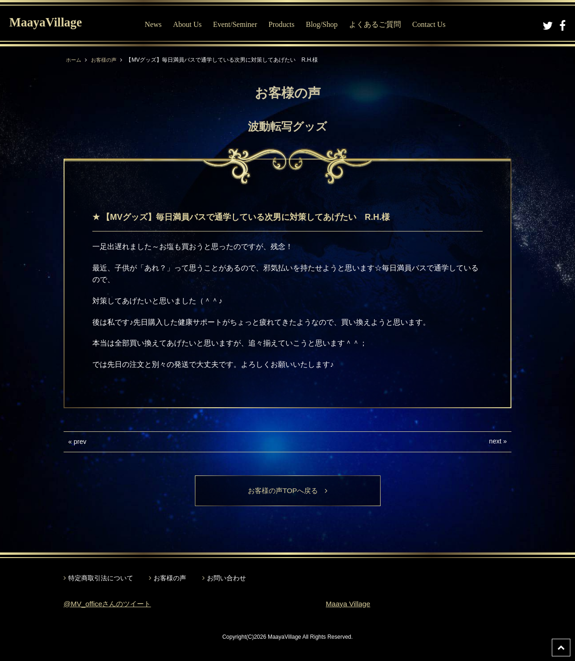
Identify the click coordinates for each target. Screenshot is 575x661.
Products (286, 24)
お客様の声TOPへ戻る (287, 491)
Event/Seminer (240, 24)
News (157, 24)
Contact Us (434, 24)
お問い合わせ (226, 578)
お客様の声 (106, 60)
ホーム (74, 60)
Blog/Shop (326, 24)
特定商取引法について (100, 578)
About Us (192, 24)
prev (80, 441)
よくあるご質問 (380, 24)
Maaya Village (349, 604)
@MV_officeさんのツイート (110, 604)
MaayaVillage (50, 23)
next (495, 441)
